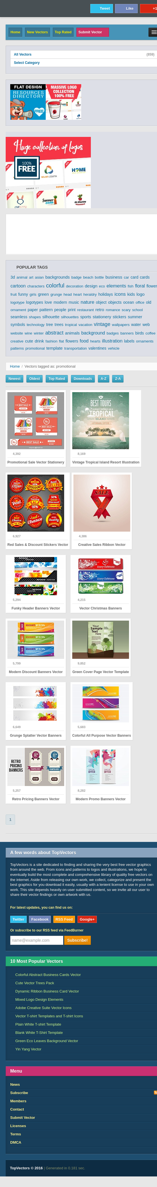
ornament (18, 310)
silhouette (50, 317)
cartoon (18, 285)
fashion (51, 341)
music (74, 302)
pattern (46, 309)
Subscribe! (77, 940)
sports (85, 317)
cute (29, 341)
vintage (102, 324)
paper (33, 309)
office (140, 302)
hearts (95, 341)
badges (113, 333)
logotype (17, 302)
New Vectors (37, 32)
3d (13, 277)
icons (120, 294)
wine (28, 333)
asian (39, 277)
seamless (19, 317)
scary (126, 310)
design (91, 285)
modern (60, 302)
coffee (150, 333)
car (126, 277)
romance (113, 310)
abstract (54, 333)
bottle (99, 277)
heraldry (90, 294)
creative (17, 341)
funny (23, 294)
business (113, 277)
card (134, 277)
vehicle (113, 348)
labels (129, 341)
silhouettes (70, 317)
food (84, 341)
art (31, 277)
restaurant (85, 310)
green (43, 294)
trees (59, 324)
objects (115, 302)
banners (127, 333)
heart (77, 294)
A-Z (103, 379)
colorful (55, 285)
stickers (119, 317)
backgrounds (57, 277)
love (48, 302)
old (148, 302)
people (60, 309)
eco (102, 286)
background (93, 333)
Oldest (34, 379)
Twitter (18, 919)
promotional (35, 348)
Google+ (87, 919)
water (136, 324)
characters (36, 286)
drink (39, 341)
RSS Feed (64, 919)
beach (88, 277)
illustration (112, 341)
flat (61, 341)
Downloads (83, 379)
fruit (14, 294)
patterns (17, 348)
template (54, 348)
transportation (75, 348)
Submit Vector (92, 32)
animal (21, 277)
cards (145, 277)
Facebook (40, 919)
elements (116, 286)
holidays (105, 294)
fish (130, 286)
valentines (97, 348)
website (17, 333)
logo (141, 294)
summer (135, 317)
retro (99, 309)
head (68, 294)
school (137, 310)
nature (87, 302)
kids (131, 294)
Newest (14, 379)
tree (49, 324)
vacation (85, 325)
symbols (18, 324)
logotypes (34, 302)
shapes (35, 317)
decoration (74, 286)
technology (36, 325)
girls (33, 294)
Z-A (118, 379)
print (72, 309)
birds (139, 333)
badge (76, 277)
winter (39, 333)
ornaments (144, 341)
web (146, 324)
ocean (128, 302)
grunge (56, 294)
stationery (102, 316)
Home (15, 32)
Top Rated (63, 32)
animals (72, 333)
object (101, 302)
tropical (71, 325)
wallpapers (120, 325)
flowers (72, 341)
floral (140, 285)
